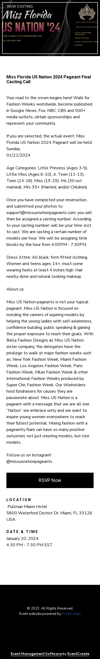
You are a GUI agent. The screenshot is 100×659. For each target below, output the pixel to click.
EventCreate (71, 613)
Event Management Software (37, 653)
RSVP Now (50, 480)
